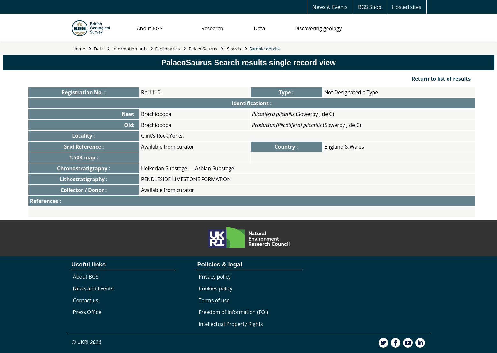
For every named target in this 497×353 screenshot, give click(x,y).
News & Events (330, 7)
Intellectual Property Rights (231, 323)
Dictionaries (167, 49)
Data (259, 28)
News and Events (93, 288)
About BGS (149, 28)
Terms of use (214, 300)
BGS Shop (369, 7)
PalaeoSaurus (203, 49)
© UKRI (86, 342)
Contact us (85, 300)
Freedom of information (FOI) (233, 312)
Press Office (87, 312)
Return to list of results (441, 78)
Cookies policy (216, 288)
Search (234, 49)
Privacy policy (215, 276)
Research (212, 28)
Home (78, 49)
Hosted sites (406, 7)
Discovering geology (318, 28)
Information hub (129, 49)
